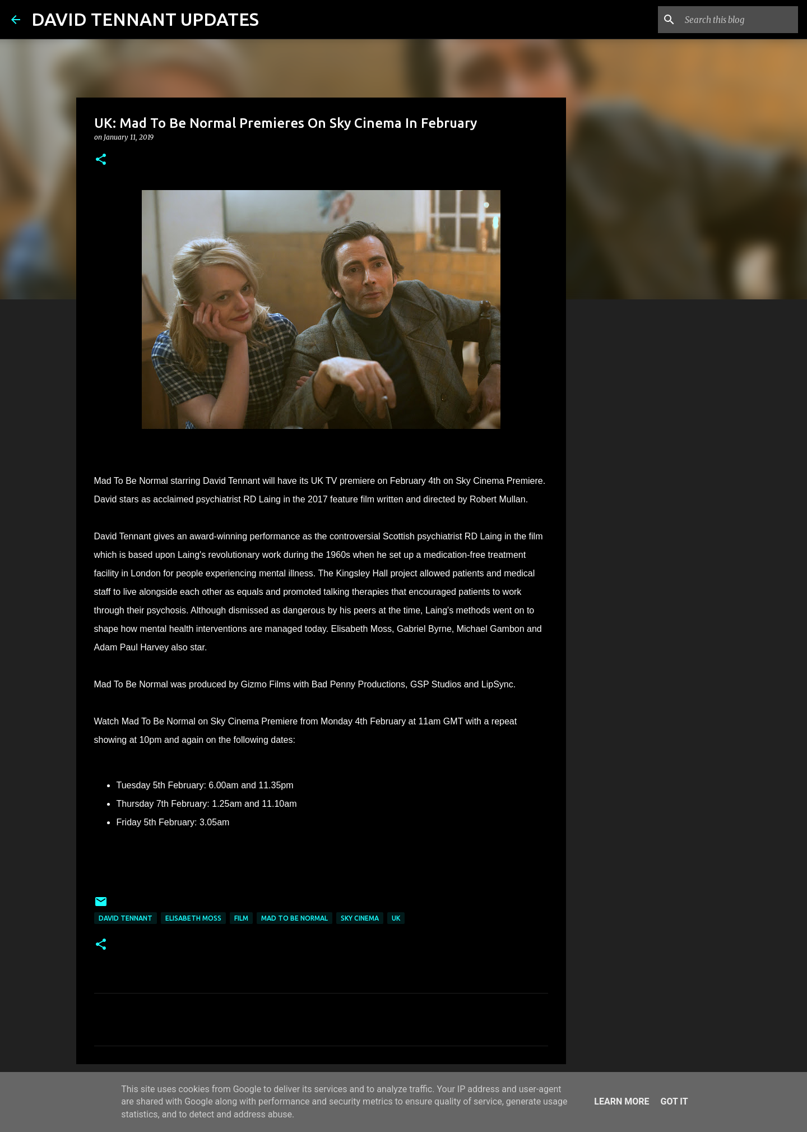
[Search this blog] (739, 19)
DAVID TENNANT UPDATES (145, 19)
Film (241, 918)
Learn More (621, 1101)
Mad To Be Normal (294, 918)
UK (396, 918)
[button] (101, 160)
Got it (674, 1101)
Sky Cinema (360, 918)
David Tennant (125, 918)
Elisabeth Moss (193, 918)
